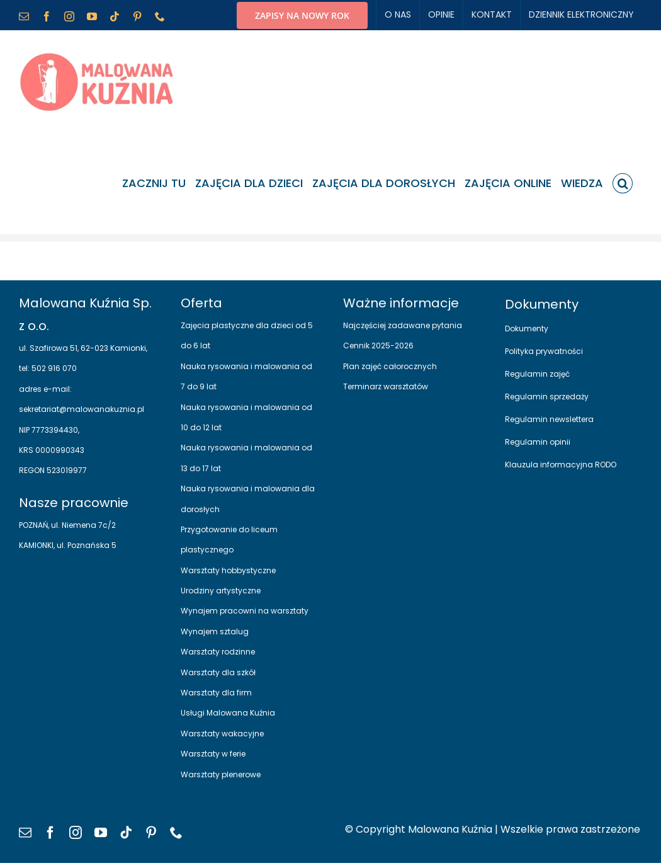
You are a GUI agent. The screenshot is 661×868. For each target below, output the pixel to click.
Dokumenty (526, 328)
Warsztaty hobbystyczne (228, 570)
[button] (623, 183)
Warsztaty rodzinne (218, 651)
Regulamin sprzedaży (547, 396)
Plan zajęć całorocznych (390, 366)
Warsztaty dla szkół (218, 672)
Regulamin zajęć (537, 373)
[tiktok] (126, 832)
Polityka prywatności (544, 351)
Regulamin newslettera (549, 419)
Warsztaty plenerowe (221, 774)
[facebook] (50, 832)
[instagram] (75, 832)
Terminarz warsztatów (385, 386)
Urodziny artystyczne (221, 590)
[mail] (25, 832)
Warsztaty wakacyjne (222, 733)
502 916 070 (53, 368)
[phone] (176, 832)
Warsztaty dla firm (216, 692)
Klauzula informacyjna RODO (560, 464)
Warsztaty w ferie (213, 753)
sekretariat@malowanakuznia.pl (81, 409)
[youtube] (100, 832)
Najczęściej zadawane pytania (402, 325)
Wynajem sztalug (215, 631)
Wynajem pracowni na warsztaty (244, 610)
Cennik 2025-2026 (378, 345)
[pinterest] (151, 832)
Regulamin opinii (537, 442)
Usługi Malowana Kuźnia (228, 712)
